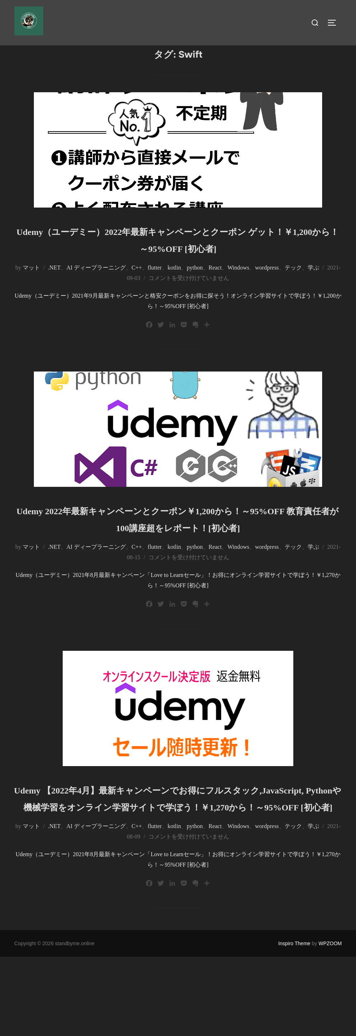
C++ (137, 298)
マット (31, 298)
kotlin (174, 298)
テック (293, 298)
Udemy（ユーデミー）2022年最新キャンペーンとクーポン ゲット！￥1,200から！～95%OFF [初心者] (177, 261)
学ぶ (313, 298)
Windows (238, 298)
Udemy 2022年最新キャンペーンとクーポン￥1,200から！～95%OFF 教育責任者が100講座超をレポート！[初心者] (178, 556)
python (195, 298)
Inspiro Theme (294, 1022)
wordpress (267, 298)
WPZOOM (330, 1022)
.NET (54, 298)
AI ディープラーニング (96, 298)
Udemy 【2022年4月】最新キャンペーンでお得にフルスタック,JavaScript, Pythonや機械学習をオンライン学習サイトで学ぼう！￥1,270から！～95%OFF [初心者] (178, 860)
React (215, 298)
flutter (155, 298)
